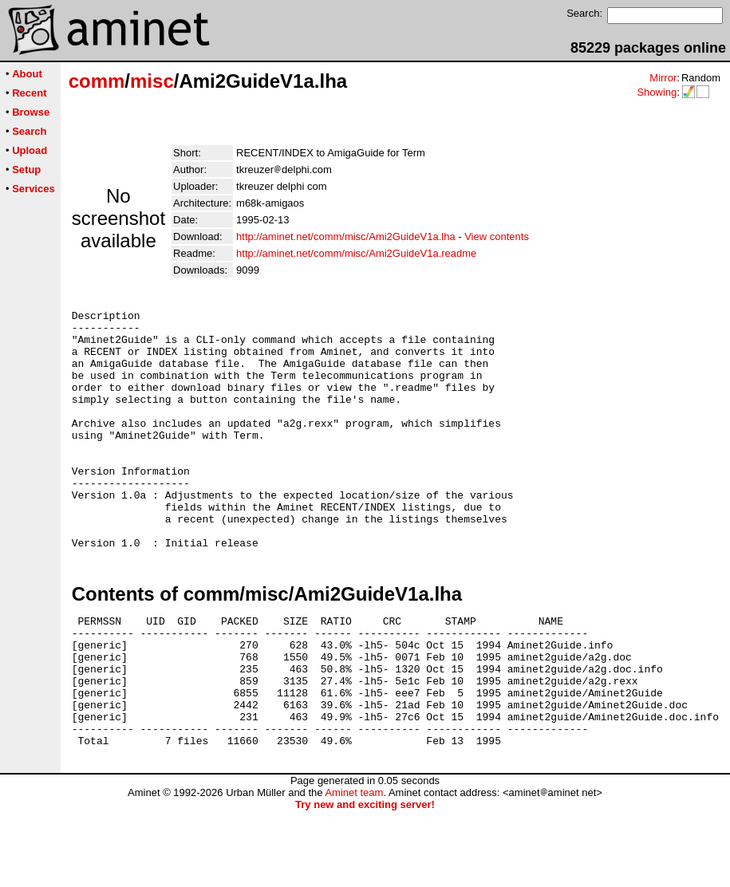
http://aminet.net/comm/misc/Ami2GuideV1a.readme (356, 253)
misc (152, 81)
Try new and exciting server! (365, 881)
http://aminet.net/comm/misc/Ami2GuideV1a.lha (346, 236)
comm (97, 81)
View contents (496, 236)
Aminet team (354, 869)
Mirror (663, 78)
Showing (657, 92)
